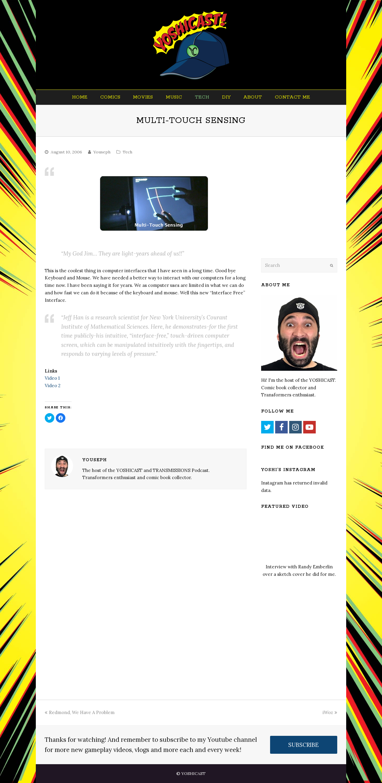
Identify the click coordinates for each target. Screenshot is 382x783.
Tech (127, 152)
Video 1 (52, 378)
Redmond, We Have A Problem (80, 712)
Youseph (101, 152)
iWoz (330, 712)
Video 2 (53, 385)
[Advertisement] (303, 205)
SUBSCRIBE (303, 744)
